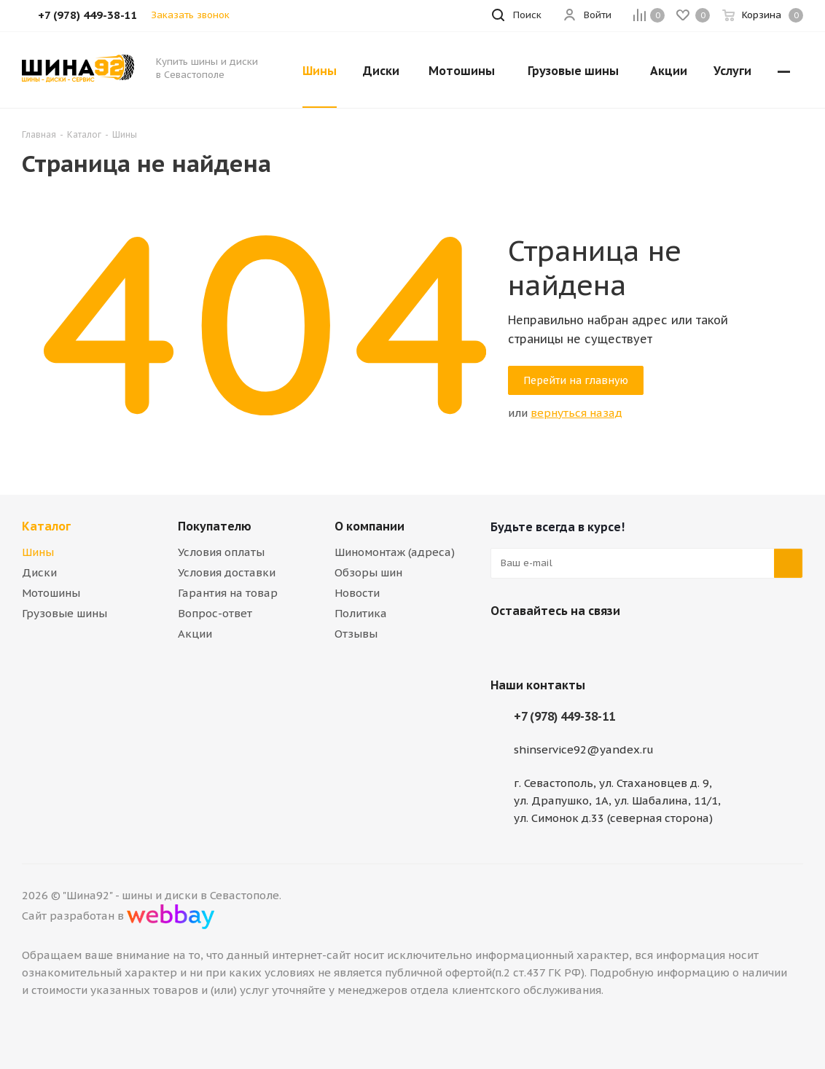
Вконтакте (505, 644)
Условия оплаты (221, 552)
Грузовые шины (64, 613)
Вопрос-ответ (215, 613)
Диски (39, 572)
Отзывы (356, 634)
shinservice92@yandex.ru (584, 749)
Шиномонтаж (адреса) (395, 552)
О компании (369, 526)
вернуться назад (576, 413)
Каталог (46, 526)
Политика (361, 613)
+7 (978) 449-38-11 (564, 716)
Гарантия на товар (228, 593)
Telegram (541, 644)
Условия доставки (226, 572)
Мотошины (51, 593)
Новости (357, 593)
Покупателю (214, 526)
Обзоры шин (368, 572)
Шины (38, 552)
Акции (195, 634)
